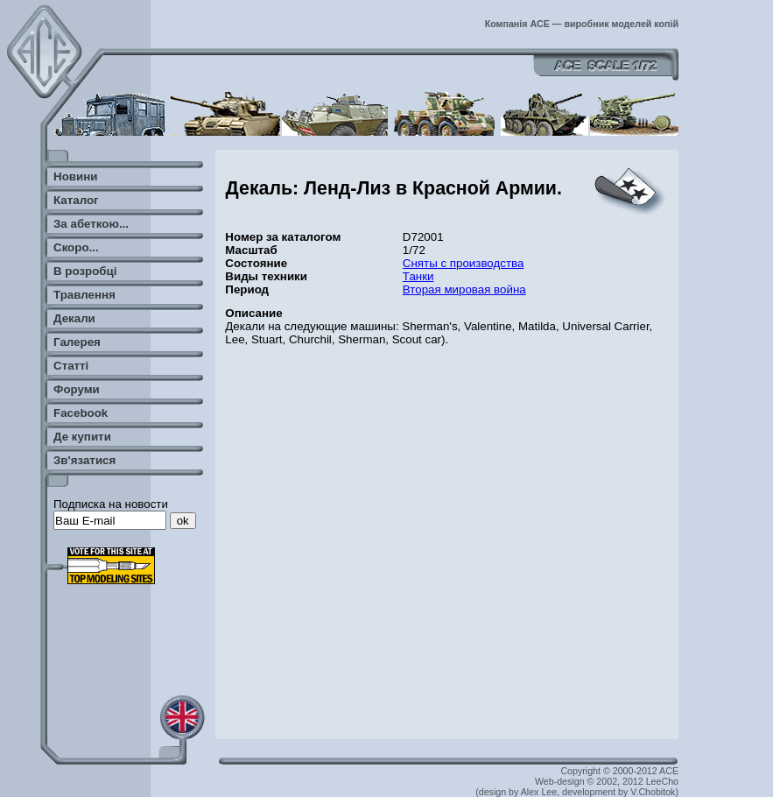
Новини (75, 176)
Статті (70, 365)
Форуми (76, 389)
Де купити (82, 436)
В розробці (84, 271)
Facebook (80, 413)
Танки (418, 276)
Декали (74, 318)
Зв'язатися (84, 460)
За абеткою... (91, 223)
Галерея (77, 342)
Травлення (84, 294)
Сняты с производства (463, 263)
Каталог (76, 200)
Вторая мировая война (464, 289)
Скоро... (76, 247)
